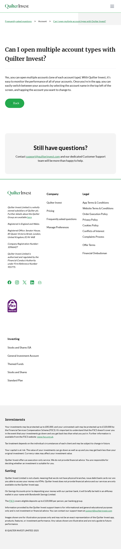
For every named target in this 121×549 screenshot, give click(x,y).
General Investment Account (23, 355)
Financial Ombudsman (95, 253)
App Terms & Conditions (96, 202)
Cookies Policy (90, 225)
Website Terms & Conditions (98, 208)
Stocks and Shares (17, 372)
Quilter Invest (54, 202)
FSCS (11, 501)
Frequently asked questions (18, 21)
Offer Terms (89, 245)
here (29, 217)
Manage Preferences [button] (58, 227)
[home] (17, 6)
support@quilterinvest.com (43, 156)
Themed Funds (16, 364)
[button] (112, 6)
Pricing (50, 210)
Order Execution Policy (95, 214)
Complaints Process (93, 236)
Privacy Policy (90, 219)
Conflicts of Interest (93, 231)
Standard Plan (15, 380)
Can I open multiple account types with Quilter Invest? (79, 21)
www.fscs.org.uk (45, 437)
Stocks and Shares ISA (19, 347)
